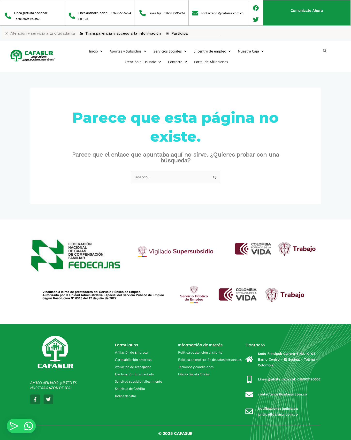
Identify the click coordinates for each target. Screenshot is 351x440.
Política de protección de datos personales (210, 359)
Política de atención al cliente (200, 352)
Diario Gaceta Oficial (194, 374)
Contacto (177, 62)
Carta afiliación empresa (133, 359)
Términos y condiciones (196, 367)
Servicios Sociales (169, 51)
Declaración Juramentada (134, 374)
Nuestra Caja (251, 51)
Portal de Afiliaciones (211, 62)
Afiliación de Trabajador (133, 367)
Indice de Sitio (125, 396)
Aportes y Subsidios (128, 51)
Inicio (95, 51)
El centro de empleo (212, 51)
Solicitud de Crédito (130, 389)
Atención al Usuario (142, 62)
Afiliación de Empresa (131, 352)
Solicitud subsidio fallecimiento (138, 381)
